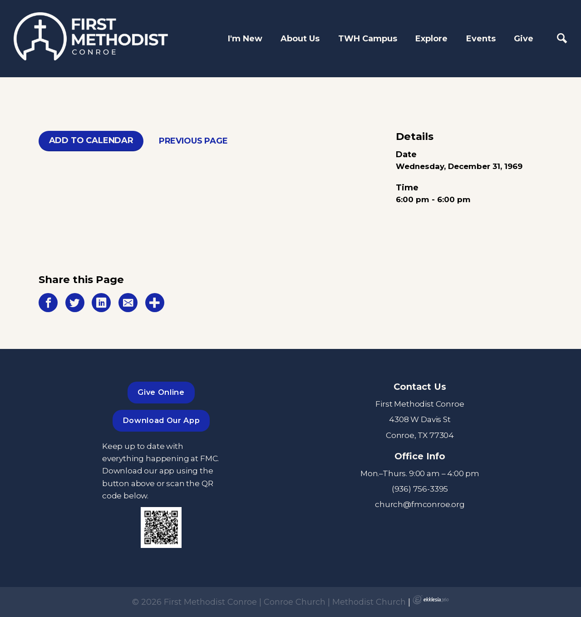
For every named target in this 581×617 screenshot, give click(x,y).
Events (481, 39)
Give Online (161, 392)
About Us (300, 39)
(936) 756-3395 (420, 488)
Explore (431, 39)
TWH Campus (367, 39)
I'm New (245, 39)
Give (523, 39)
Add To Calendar (91, 140)
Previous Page (193, 141)
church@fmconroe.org (420, 504)
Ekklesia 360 (431, 599)
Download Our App (161, 420)
